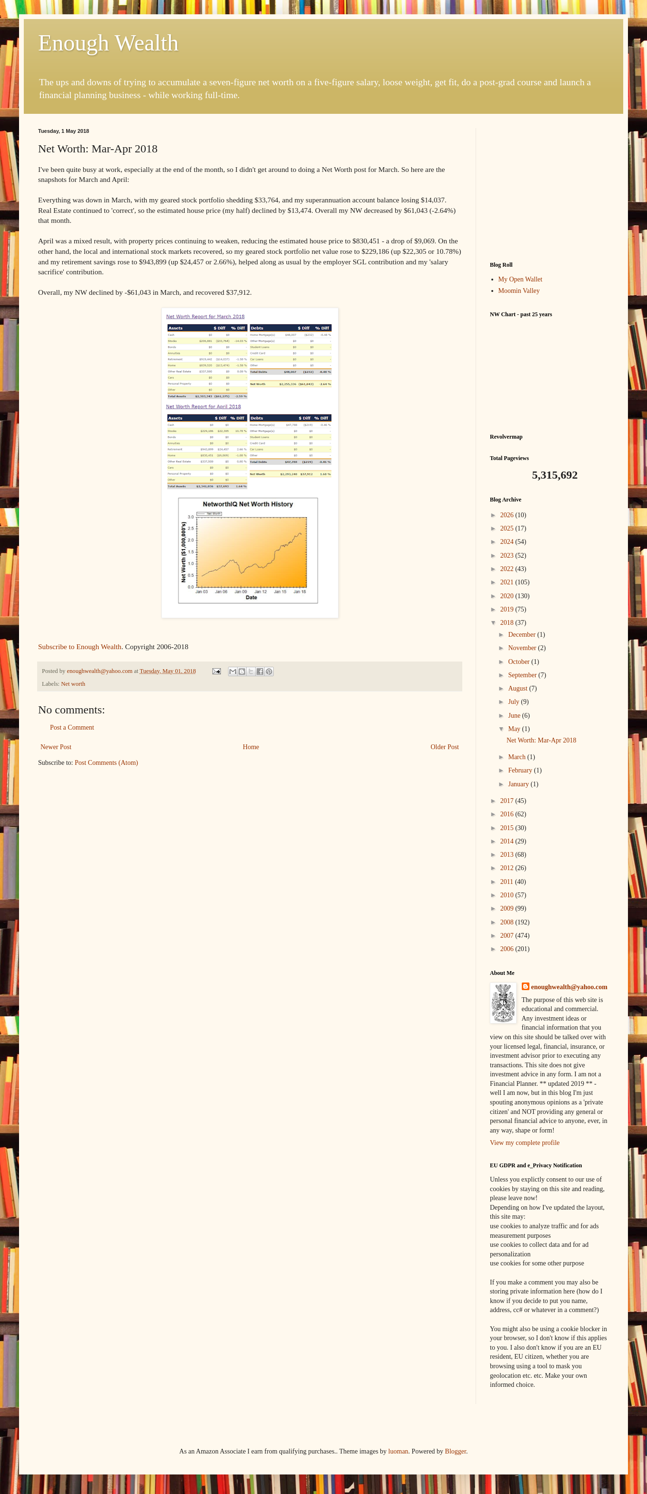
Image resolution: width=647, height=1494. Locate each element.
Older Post (445, 747)
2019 (508, 609)
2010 (508, 895)
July (514, 701)
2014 (508, 841)
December (522, 634)
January (519, 784)
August (518, 688)
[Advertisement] (549, 187)
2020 (508, 596)
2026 (508, 515)
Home (251, 747)
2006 (508, 949)
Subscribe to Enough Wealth (79, 646)
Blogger (455, 1451)
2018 (508, 622)
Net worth (73, 684)
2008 (508, 922)
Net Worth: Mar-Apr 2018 (541, 740)
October (519, 661)
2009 (508, 908)
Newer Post (55, 747)
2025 (508, 528)
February (521, 770)
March (517, 757)
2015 (508, 828)
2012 (508, 868)
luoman (398, 1451)
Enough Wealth (108, 42)
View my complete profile (525, 1142)
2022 (508, 568)
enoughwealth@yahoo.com (569, 987)
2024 (508, 541)
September (523, 675)
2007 (508, 935)
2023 (508, 555)
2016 (508, 814)
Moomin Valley (519, 290)
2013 (508, 854)
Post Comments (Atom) (106, 762)
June (515, 715)
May (515, 728)
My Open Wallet (520, 279)
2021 (508, 582)
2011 (507, 881)
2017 (508, 800)
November (523, 648)
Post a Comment (72, 727)
